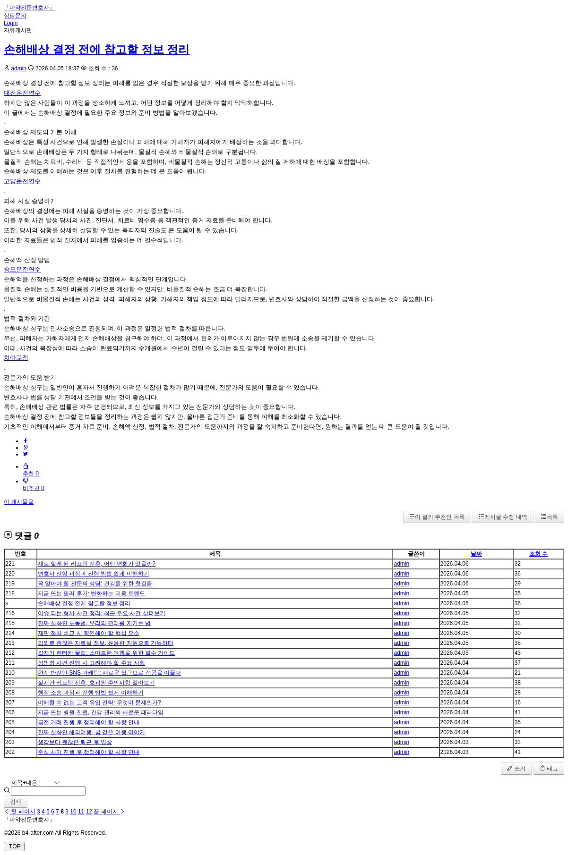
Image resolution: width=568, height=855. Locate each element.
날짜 (476, 553)
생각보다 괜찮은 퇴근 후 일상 (75, 742)
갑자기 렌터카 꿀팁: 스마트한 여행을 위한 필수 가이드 (106, 653)
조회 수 (538, 553)
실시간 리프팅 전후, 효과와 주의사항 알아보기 (96, 682)
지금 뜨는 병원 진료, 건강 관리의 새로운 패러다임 (101, 712)
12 (89, 811)
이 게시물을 (19, 502)
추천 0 (31, 470)
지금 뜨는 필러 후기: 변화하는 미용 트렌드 (91, 593)
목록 (549, 517)
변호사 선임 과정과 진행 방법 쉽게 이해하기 (93, 573)
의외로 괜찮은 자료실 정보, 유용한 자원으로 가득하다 (105, 643)
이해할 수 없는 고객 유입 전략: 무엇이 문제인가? (99, 702)
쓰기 (516, 768)
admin (18, 68)
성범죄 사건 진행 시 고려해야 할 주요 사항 (91, 663)
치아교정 (16, 357)
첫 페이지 (19, 811)
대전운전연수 (22, 92)
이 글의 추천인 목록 (437, 517)
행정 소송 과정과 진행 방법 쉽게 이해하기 (91, 692)
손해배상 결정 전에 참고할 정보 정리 (96, 49)
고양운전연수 (22, 181)
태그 (549, 768)
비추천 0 (33, 484)
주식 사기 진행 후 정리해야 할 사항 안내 (88, 752)
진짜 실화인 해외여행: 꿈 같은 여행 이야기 (91, 732)
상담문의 (15, 15)
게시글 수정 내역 (503, 517)
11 (81, 811)
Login (10, 23)
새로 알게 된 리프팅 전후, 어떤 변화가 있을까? (96, 563)
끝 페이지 (109, 811)
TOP (14, 846)
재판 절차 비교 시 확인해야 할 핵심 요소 (88, 633)
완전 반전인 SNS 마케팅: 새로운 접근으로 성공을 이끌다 (109, 672)
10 (73, 811)
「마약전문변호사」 (29, 7)
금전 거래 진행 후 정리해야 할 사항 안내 (88, 722)
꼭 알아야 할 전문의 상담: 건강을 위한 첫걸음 (95, 583)
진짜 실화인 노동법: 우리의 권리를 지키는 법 (94, 623)
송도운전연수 (22, 269)
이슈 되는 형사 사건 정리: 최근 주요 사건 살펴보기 (101, 613)
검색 (15, 801)
